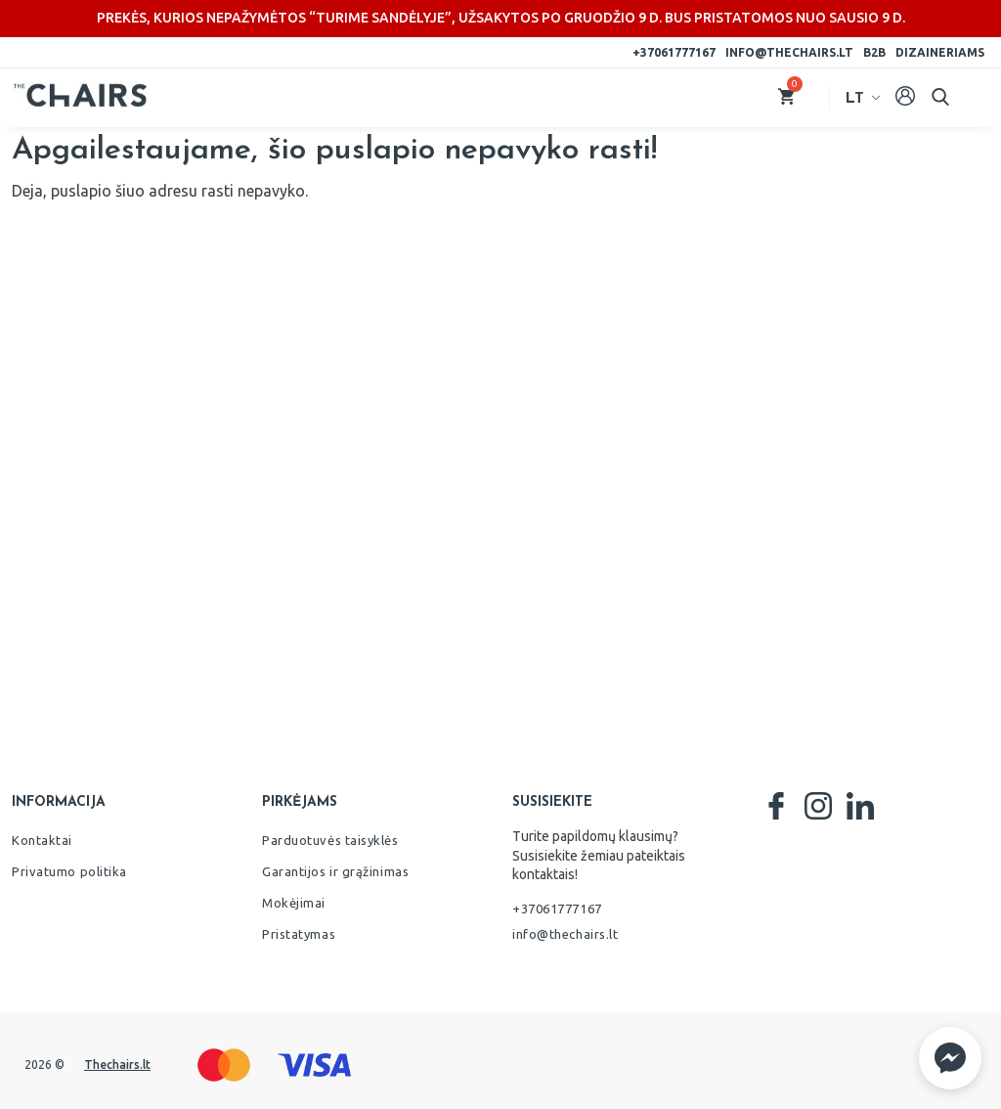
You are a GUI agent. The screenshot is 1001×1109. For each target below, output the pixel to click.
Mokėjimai (294, 902)
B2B (874, 52)
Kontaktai (42, 840)
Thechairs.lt (117, 1064)
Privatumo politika (69, 871)
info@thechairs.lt (789, 52)
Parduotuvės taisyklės (330, 840)
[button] (950, 1058)
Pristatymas (298, 934)
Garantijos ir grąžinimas (335, 871)
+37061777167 (674, 52)
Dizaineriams (939, 52)
